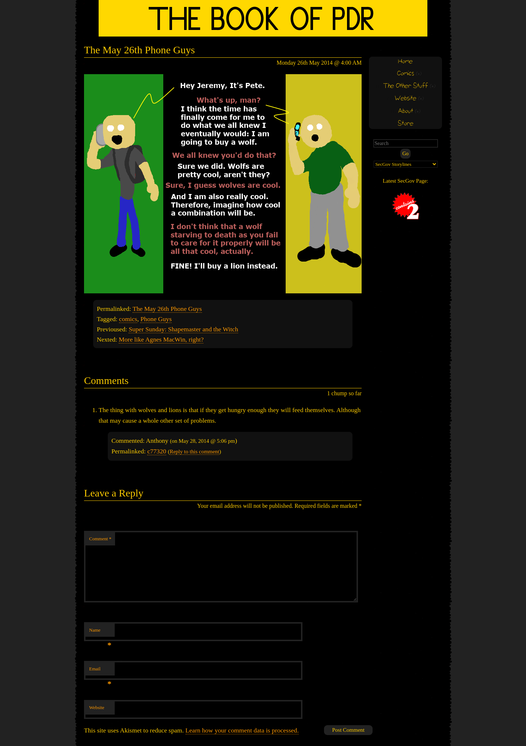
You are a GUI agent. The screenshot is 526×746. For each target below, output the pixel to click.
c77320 (156, 451)
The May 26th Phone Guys (167, 308)
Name (100, 632)
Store (405, 123)
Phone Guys (156, 319)
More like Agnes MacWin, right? (161, 339)
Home (405, 61)
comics (128, 319)
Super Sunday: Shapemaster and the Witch (183, 329)
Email (100, 671)
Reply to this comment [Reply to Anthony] (194, 451)
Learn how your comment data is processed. (242, 730)
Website (96, 707)
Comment (100, 538)
